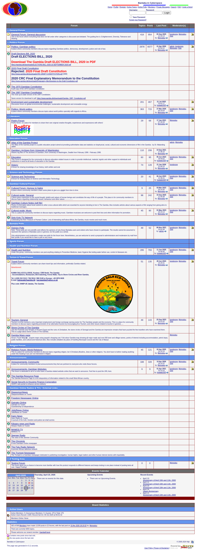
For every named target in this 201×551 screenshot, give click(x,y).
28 (18, 490)
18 (32, 485)
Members (23, 526)
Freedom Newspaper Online (25, 398)
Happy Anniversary (150, 491)
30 (26, 490)
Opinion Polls (17, 228)
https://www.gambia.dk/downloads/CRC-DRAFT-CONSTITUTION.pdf (36, 74)
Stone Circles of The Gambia (25, 327)
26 (9, 490)
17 (29, 485)
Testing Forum (18, 463)
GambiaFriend (44, 532)
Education (16, 157)
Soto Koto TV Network (22, 217)
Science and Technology (23, 176)
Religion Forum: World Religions (26, 350)
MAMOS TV (17, 429)
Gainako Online (18, 402)
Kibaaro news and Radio (23, 423)
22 (22, 488)
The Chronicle (18, 441)
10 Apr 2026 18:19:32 (78, 526)
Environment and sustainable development (31, 102)
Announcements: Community (25, 362)
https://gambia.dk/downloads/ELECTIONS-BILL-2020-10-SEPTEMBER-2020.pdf (41, 65)
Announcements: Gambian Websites (29, 369)
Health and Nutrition (21, 250)
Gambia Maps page (20, 335)
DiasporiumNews (19, 392)
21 (18, 488)
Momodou (161, 38)
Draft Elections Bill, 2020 (23, 53)
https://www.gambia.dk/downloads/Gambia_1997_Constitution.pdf (61, 98)
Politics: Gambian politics (23, 46)
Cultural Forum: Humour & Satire (27, 188)
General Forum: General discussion (28, 34)
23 (26, 488)
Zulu (171, 36)
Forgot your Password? (137, 20)
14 (18, 485)
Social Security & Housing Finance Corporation (34, 382)
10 (29, 483)
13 (14, 485)
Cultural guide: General (22, 195)
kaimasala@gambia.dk (26, 280)
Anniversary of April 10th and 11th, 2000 (159, 480)
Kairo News (16, 416)
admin (172, 46)
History (14, 165)
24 (29, 488)
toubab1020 (161, 105)
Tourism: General (19, 320)
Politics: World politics (21, 109)
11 (32, 483)
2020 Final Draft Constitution (25, 68)
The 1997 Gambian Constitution (26, 92)
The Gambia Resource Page (25, 376)
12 (9, 485)
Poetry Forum (18, 120)
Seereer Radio (18, 435)
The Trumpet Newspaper (23, 453)
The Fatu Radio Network (23, 447)
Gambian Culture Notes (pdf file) (26, 203)
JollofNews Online (20, 410)
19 (9, 488)
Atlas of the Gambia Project (24, 142)
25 (32, 488)
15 (22, 485)
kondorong (174, 34)
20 (14, 488)
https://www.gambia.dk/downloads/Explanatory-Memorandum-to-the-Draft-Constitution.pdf (44, 81)
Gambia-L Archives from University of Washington (35, 150)
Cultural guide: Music (21, 210)
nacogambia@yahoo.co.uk (47, 280)
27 (14, 490)
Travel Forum (17, 261)
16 (26, 485)
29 (22, 490)
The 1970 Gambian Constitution (26, 86)
